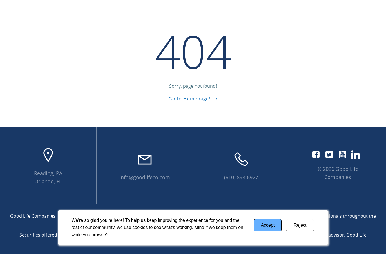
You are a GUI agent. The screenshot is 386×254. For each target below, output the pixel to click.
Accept (268, 225)
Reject (300, 225)
